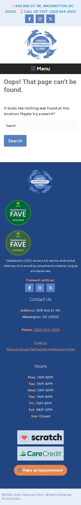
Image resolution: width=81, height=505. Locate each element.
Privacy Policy (11, 498)
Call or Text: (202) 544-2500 (48, 11)
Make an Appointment (40, 470)
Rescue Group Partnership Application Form (40, 349)
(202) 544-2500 (47, 330)
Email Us (40, 343)
